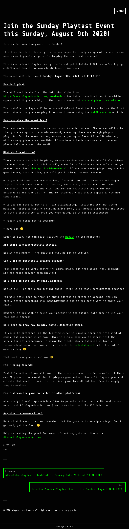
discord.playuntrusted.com (101, 100)
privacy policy (69, 510)
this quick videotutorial (49, 168)
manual (69, 236)
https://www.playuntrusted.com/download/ (32, 96)
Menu (120, 11)
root (5, 449)
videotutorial (84, 345)
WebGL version (101, 112)
